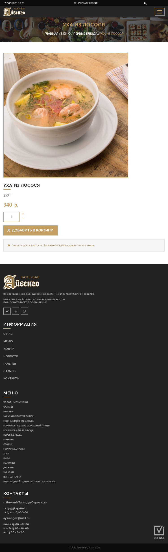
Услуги (9, 348)
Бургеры (8, 411)
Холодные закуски (15, 402)
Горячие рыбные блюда (18, 430)
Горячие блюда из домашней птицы (26, 425)
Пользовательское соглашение (25, 302)
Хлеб (6, 453)
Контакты (11, 378)
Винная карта (12, 476)
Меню (8, 341)
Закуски (8, 472)
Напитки (9, 463)
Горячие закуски (14, 448)
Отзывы (9, 371)
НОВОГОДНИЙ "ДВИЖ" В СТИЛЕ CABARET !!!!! (29, 481)
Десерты (8, 467)
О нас (8, 334)
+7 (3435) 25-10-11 (13, 2)
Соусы (7, 444)
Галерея (9, 363)
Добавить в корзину (30, 230)
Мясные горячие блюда (18, 420)
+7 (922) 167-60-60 (15, 512)
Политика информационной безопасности (34, 299)
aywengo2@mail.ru (16, 518)
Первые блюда (12, 434)
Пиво (6, 458)
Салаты (8, 406)
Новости (10, 356)
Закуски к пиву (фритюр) (18, 416)
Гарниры (8, 439)
